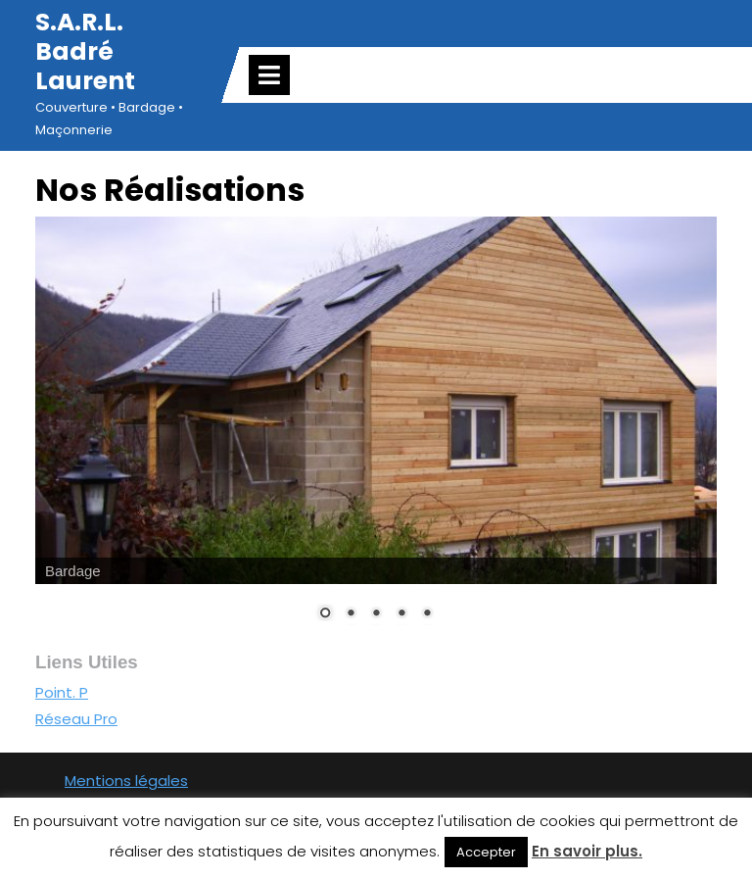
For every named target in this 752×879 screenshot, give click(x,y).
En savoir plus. (587, 851)
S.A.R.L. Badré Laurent (85, 51)
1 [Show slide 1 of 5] (325, 614)
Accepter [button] (486, 852)
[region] (376, 431)
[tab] (269, 75)
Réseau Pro (76, 718)
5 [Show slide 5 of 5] (427, 614)
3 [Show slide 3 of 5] (376, 614)
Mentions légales (126, 780)
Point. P (61, 692)
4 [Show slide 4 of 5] (401, 614)
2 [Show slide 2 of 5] (350, 614)
